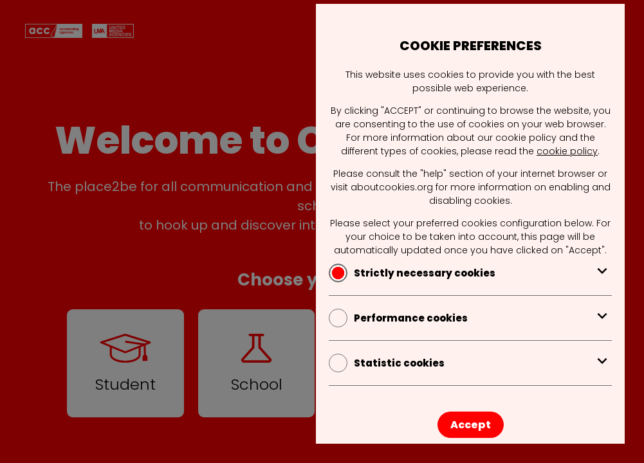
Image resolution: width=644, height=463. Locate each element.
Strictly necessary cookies (470, 273)
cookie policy (567, 151)
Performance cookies (470, 318)
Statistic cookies (470, 363)
